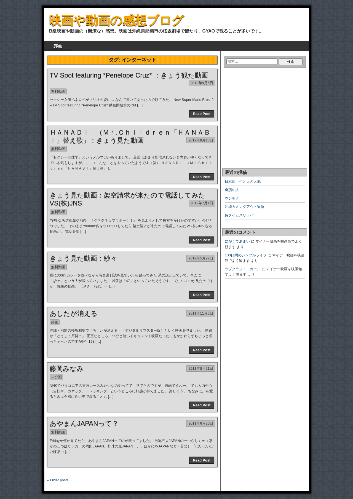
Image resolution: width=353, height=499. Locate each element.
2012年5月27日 (200, 258)
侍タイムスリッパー (241, 215)
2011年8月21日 (200, 368)
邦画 (58, 46)
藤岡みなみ (67, 368)
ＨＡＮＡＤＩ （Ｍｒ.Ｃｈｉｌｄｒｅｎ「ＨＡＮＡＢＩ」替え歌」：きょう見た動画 (130, 136)
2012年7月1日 (202, 203)
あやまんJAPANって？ (84, 423)
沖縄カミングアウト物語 (244, 207)
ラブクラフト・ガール (243, 269)
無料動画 (58, 91)
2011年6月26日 (200, 423)
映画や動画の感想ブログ (116, 20)
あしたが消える (74, 313)
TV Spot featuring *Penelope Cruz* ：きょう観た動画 (129, 75)
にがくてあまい (237, 241)
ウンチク (232, 198)
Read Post (201, 114)
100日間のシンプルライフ (246, 255)
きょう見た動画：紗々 (83, 258)
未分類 (56, 377)
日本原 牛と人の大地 (243, 181)
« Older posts (57, 480)
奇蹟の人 (232, 190)
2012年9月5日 (202, 83)
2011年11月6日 (200, 313)
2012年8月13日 (200, 140)
